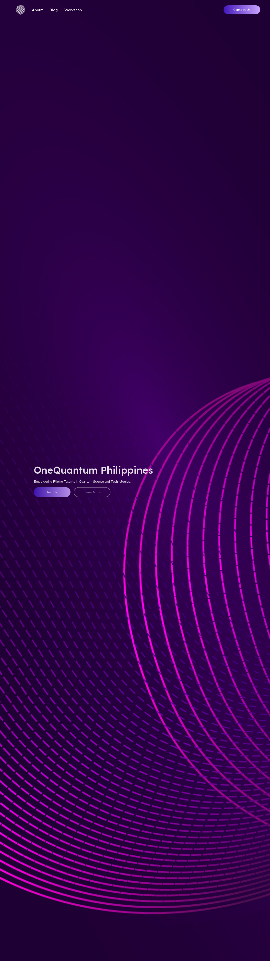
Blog (53, 9)
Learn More (92, 492)
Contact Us (241, 10)
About (37, 9)
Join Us (52, 492)
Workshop (73, 9)
